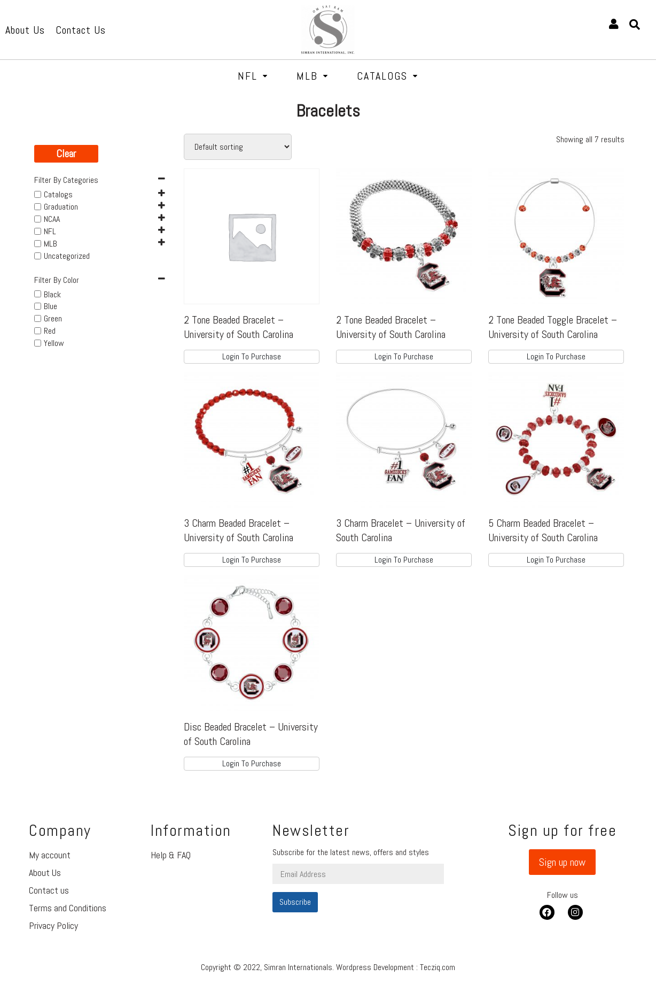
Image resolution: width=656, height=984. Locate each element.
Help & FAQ (171, 855)
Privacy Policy (53, 925)
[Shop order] (238, 147)
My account (50, 855)
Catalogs (387, 76)
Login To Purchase (251, 356)
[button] (562, 862)
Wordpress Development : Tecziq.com (395, 967)
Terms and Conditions (67, 908)
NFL (253, 76)
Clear (66, 153)
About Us (45, 872)
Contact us (49, 890)
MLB (312, 76)
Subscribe (295, 902)
